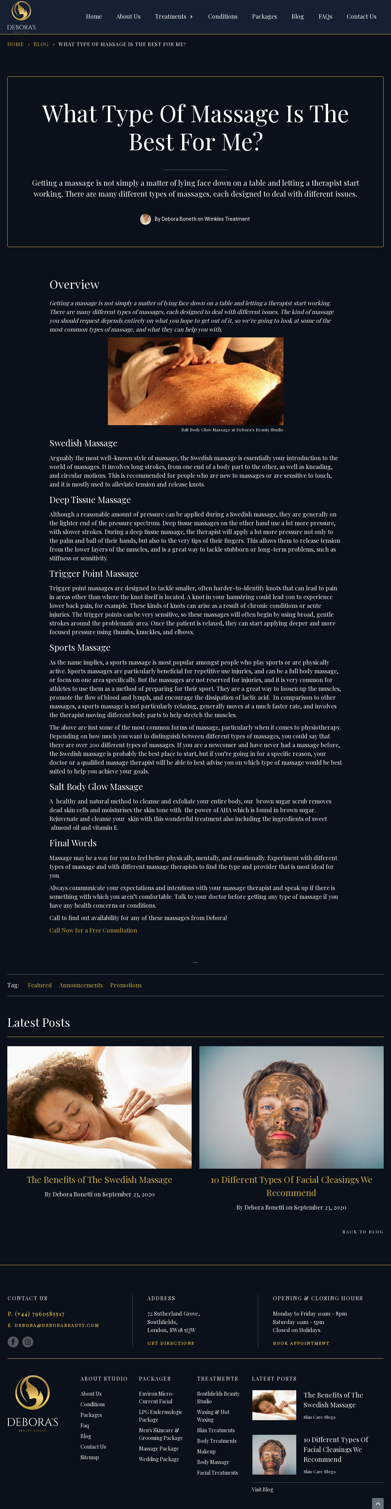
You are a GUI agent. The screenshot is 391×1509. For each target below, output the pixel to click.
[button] (174, 17)
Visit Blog (262, 1489)
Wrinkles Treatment (227, 219)
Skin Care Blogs (320, 1417)
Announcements (81, 985)
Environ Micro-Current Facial (156, 1397)
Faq (84, 1425)
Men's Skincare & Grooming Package (161, 1434)
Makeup (206, 1451)
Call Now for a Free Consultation (93, 930)
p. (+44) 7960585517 (36, 1314)
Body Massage (213, 1462)
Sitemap (89, 1457)
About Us (128, 16)
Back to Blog (363, 1231)
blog (41, 44)
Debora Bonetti (179, 219)
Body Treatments (217, 1440)
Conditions (222, 16)
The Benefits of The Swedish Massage (99, 1179)
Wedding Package (159, 1459)
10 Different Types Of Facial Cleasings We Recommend (336, 1449)
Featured (40, 985)
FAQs (325, 16)
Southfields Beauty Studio (218, 1397)
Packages (264, 16)
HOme (15, 44)
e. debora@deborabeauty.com (53, 1325)
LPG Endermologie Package (161, 1415)
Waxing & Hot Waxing (213, 1415)
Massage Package (159, 1448)
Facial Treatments (217, 1472)
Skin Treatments (216, 1430)
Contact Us (361, 16)
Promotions (126, 985)
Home (94, 16)
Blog (298, 16)
